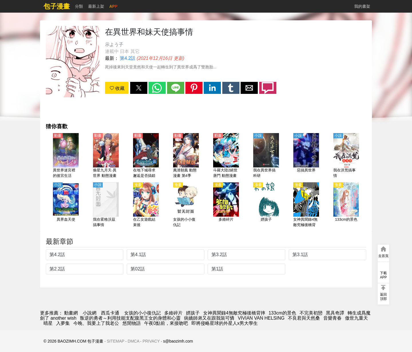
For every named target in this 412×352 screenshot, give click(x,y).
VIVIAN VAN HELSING (261, 318)
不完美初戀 (311, 313)
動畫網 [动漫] (71, 313)
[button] (138, 88)
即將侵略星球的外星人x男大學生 (224, 323)
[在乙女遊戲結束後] (146, 205)
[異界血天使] (66, 205)
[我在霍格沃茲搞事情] (106, 205)
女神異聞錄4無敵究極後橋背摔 (234, 313)
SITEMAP (115, 341)
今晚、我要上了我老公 (96, 323)
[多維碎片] (226, 205)
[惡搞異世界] (306, 156)
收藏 (117, 88)
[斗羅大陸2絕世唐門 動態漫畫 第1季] (226, 156)
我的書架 (362, 6)
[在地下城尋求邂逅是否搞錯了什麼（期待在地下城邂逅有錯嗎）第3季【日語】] (146, 156)
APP (113, 6)
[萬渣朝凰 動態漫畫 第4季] (186, 156)
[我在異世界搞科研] (266, 156)
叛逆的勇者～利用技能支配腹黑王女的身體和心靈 (130, 318)
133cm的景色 (282, 313)
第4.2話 (127, 58)
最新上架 (96, 6)
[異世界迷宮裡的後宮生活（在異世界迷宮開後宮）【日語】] (66, 156)
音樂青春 (332, 318)
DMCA (133, 341)
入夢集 (63, 323)
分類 (79, 6)
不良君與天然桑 (304, 318)
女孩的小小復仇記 (142, 313)
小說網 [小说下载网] (89, 313)
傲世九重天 (356, 318)
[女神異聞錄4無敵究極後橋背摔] (306, 205)
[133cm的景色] (346, 205)
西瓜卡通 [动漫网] (110, 313)
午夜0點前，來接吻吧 (166, 323)
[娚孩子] (266, 205)
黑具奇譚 (335, 313)
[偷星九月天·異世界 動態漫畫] (106, 156)
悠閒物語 (131, 323)
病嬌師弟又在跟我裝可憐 (209, 318)
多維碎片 (173, 313)
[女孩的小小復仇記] (186, 205)
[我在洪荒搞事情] (346, 156)
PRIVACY (151, 341)
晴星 (48, 323)
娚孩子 (193, 313)
